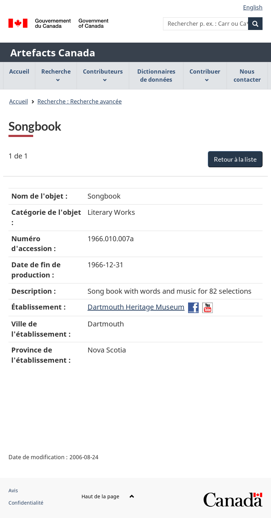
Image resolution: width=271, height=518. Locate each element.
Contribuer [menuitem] (204, 75)
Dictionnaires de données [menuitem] (156, 75)
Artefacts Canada (52, 52)
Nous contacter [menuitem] (247, 75)
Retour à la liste (235, 159)
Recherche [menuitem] (56, 75)
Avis (13, 490)
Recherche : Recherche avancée (79, 101)
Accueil (18, 101)
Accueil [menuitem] (19, 71)
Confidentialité (25, 502)
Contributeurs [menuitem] (103, 75)
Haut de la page (108, 496)
